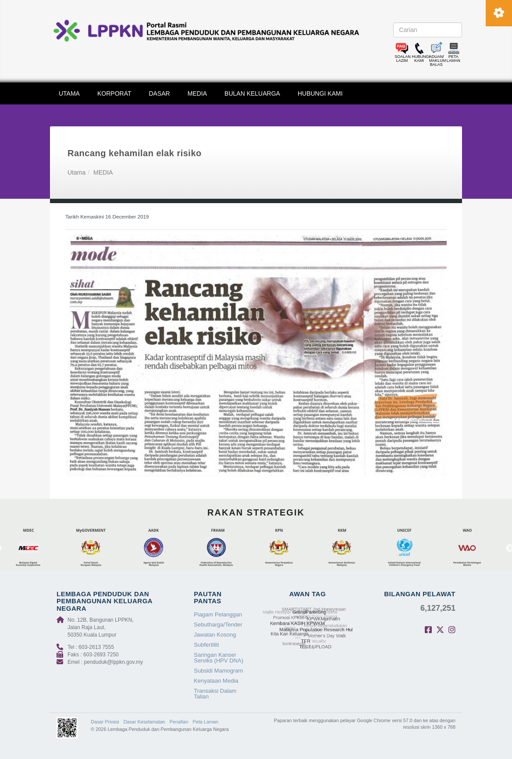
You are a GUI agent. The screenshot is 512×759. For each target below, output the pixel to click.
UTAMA (69, 93)
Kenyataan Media (216, 680)
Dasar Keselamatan (144, 721)
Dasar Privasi (105, 721)
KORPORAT (114, 93)
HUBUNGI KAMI (320, 93)
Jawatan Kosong (215, 634)
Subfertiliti (206, 644)
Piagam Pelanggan (218, 614)
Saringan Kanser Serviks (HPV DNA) (218, 658)
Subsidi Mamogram (218, 670)
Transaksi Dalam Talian (215, 693)
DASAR (159, 93)
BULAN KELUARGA (252, 93)
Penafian (179, 721)
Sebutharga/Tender (218, 624)
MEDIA (197, 93)
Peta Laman (205, 721)
